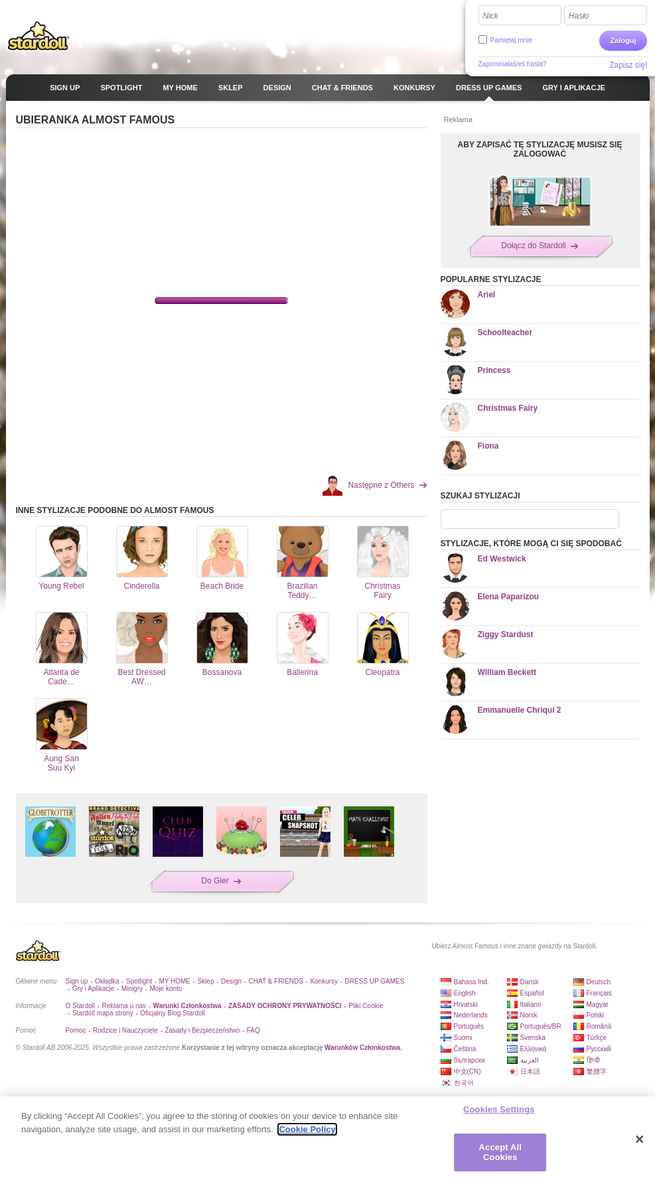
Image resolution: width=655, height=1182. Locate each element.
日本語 (530, 1071)
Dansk (529, 982)
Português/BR (540, 1026)
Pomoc (76, 1030)
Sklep (205, 981)
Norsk (529, 1015)
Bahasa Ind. (471, 982)
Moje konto (165, 988)
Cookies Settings (499, 1109)
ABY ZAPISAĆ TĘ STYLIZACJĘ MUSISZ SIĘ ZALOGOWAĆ (540, 149)
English (465, 993)
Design (231, 981)
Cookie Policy (307, 1129)
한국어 (464, 1082)
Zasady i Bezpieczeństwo (202, 1030)
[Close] (640, 1139)
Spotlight (139, 981)
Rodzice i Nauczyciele (125, 1030)
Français (599, 993)
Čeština (465, 1049)
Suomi (463, 1037)
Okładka (107, 981)
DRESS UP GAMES (375, 981)
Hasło (579, 16)
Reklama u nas (124, 1005)
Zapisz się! (628, 65)
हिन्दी (593, 1060)
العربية (529, 1060)
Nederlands (471, 1015)
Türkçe (597, 1037)
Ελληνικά (533, 1049)
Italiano (531, 1004)
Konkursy (324, 981)
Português (469, 1026)
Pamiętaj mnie (511, 40)
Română (599, 1026)
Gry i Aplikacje (93, 988)
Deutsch (599, 982)
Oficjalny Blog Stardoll (172, 1013)
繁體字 (597, 1071)
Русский (599, 1049)
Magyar (598, 1004)
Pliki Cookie (365, 1005)
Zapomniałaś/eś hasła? (512, 64)
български (469, 1060)
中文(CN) (467, 1071)
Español (532, 993)
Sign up (77, 981)
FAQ (253, 1030)
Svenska (533, 1037)
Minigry (132, 988)
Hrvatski (466, 1004)
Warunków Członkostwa (362, 1047)
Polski (596, 1015)
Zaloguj (623, 40)
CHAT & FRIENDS (276, 981)
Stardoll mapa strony (102, 1013)
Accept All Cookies (500, 1152)
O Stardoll (80, 1005)
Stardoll (38, 36)
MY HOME (174, 981)
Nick (490, 16)
